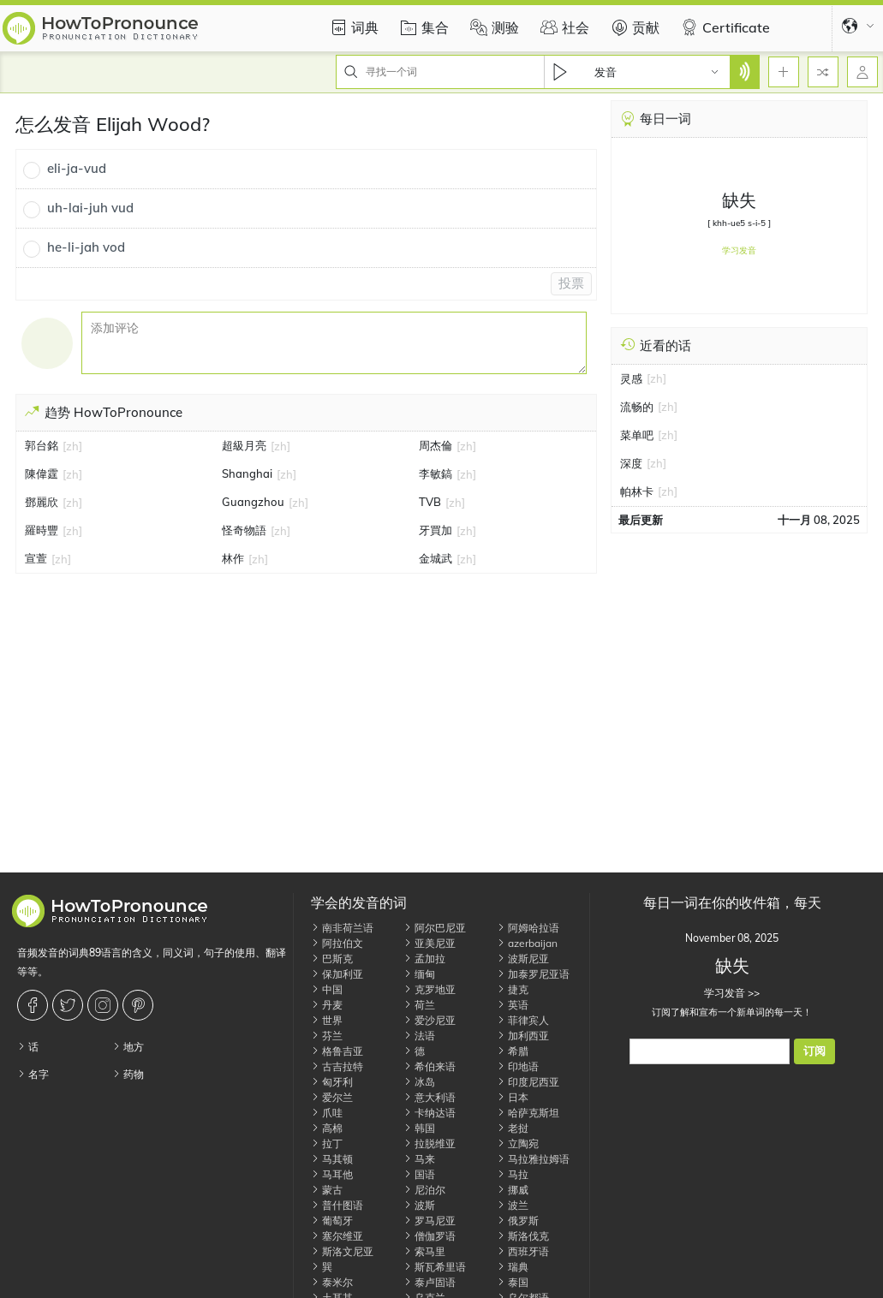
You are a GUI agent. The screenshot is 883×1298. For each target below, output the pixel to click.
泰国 (512, 1282)
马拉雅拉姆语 (533, 1158)
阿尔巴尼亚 (434, 927)
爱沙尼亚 (429, 1020)
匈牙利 (332, 1081)
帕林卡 (636, 491)
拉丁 (327, 1143)
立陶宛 (518, 1143)
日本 (512, 1097)
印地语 (518, 1066)
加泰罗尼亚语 (533, 974)
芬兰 (327, 1035)
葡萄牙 (332, 1220)
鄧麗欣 (41, 502)
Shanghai (247, 473)
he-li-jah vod (86, 247)
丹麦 (327, 1004)
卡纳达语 (429, 1112)
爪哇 (327, 1112)
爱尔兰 (332, 1097)
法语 (419, 1035)
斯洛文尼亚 (342, 1251)
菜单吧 (636, 435)
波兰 (512, 1205)
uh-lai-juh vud (90, 207)
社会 (562, 27)
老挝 (512, 1128)
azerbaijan (527, 943)
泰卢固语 (429, 1282)
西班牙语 (523, 1251)
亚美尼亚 (429, 943)
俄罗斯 (518, 1220)
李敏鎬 (435, 473)
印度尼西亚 (528, 1081)
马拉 (512, 1174)
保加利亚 (337, 974)
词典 (352, 27)
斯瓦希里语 (434, 1266)
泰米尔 (332, 1282)
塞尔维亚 (337, 1236)
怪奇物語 (244, 530)
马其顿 (332, 1158)
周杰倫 (435, 445)
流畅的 (636, 407)
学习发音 (739, 250)
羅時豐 (41, 530)
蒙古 (327, 1189)
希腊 (512, 1051)
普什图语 (337, 1205)
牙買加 (435, 530)
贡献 (632, 27)
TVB (430, 502)
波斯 (419, 1205)
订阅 (814, 1051)
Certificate (723, 27)
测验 (492, 27)
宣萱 (36, 558)
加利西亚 (523, 1035)
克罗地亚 (429, 989)
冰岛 (419, 1081)
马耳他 (332, 1174)
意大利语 (429, 1097)
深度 (631, 463)
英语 (512, 1004)
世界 (327, 1020)
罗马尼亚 (429, 1220)
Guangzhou (253, 502)
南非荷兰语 (342, 927)
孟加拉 (424, 958)
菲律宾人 (523, 1020)
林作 (233, 558)
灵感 (631, 378)
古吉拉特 (337, 1066)
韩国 (419, 1128)
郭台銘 (41, 445)
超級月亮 (244, 445)
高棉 (327, 1128)
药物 (128, 1074)
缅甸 (419, 974)
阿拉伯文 (337, 943)
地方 (128, 1046)
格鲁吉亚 (337, 1051)
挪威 (512, 1189)
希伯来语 (429, 1066)
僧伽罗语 (429, 1236)
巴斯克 (332, 958)
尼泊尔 (424, 1189)
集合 (422, 27)
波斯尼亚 (523, 958)
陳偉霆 (41, 473)
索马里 (424, 1251)
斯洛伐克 (523, 1236)
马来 (419, 1158)
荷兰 (419, 1004)
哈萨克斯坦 (528, 1112)
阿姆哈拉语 (528, 927)
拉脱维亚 (429, 1143)
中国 (327, 989)
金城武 (435, 558)
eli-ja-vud (76, 168)
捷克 (512, 989)
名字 (33, 1074)
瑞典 (512, 1266)
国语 (419, 1174)
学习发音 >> (732, 992)
